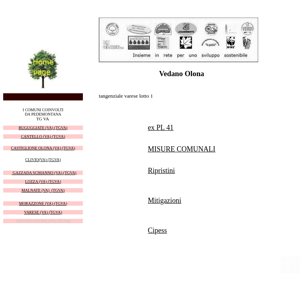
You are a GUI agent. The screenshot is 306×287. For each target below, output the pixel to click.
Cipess (157, 230)
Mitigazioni (164, 200)
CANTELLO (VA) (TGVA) (43, 136)
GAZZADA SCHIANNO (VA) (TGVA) (44, 173)
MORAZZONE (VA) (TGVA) (43, 203)
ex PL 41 (160, 128)
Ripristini (161, 171)
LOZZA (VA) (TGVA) (43, 181)
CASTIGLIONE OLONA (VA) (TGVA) (43, 148)
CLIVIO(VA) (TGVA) (43, 159)
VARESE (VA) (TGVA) (43, 212)
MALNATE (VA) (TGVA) (43, 190)
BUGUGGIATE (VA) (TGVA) (43, 128)
